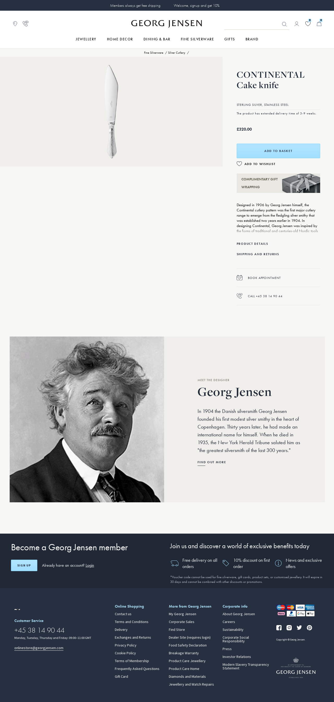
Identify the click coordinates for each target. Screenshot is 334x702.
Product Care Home (184, 669)
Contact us (123, 614)
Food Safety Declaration (188, 645)
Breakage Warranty (184, 653)
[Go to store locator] (15, 24)
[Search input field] (256, 24)
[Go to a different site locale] (17, 609)
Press (227, 649)
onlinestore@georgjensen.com (38, 647)
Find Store (177, 630)
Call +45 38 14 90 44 (260, 296)
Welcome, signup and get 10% (196, 5)
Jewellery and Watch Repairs (191, 684)
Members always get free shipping (135, 5)
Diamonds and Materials (187, 677)
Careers (229, 622)
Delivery (121, 630)
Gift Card (121, 677)
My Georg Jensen (182, 614)
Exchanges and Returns (133, 637)
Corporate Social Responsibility (236, 639)
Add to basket (278, 151)
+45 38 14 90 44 (39, 630)
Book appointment (259, 277)
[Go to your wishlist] (308, 23)
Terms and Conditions (131, 622)
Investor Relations (237, 657)
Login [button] (90, 565)
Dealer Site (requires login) (190, 637)
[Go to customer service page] (25, 24)
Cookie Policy (125, 653)
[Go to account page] (297, 23)
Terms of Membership (132, 661)
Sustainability (233, 630)
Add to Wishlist (260, 164)
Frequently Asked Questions (137, 669)
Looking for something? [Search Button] (284, 24)
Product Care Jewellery (187, 661)
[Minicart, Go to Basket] (319, 23)
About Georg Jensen (239, 614)
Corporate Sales (181, 622)
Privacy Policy (125, 645)
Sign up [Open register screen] (24, 565)
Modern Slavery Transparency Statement (246, 666)
